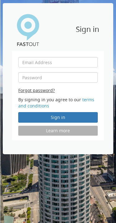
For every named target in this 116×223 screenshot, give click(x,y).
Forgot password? (36, 90)
